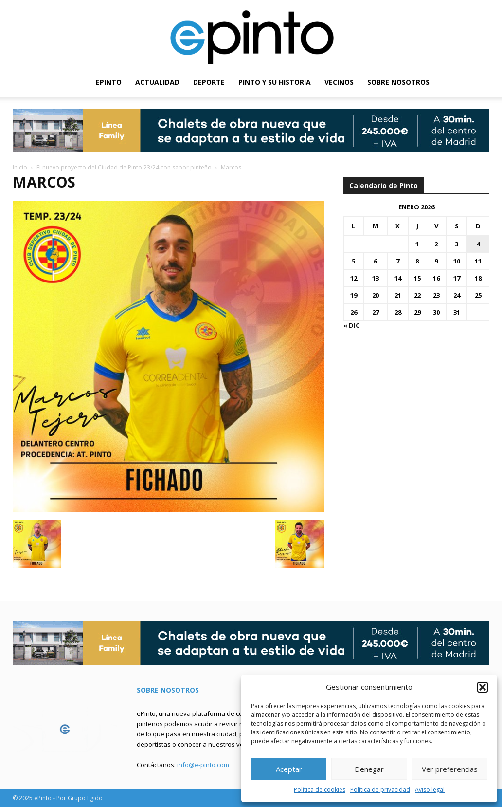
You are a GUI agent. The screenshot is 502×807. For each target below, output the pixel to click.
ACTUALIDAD (157, 82)
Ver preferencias (450, 769)
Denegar (369, 769)
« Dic (351, 325)
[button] (482, 687)
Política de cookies (319, 790)
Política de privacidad (380, 790)
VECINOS (339, 82)
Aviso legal (430, 790)
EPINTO (109, 82)
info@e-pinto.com (203, 764)
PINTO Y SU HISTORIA (274, 82)
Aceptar (289, 769)
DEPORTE (209, 82)
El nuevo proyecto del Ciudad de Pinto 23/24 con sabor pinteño (124, 167)
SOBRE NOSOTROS (398, 82)
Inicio (20, 167)
